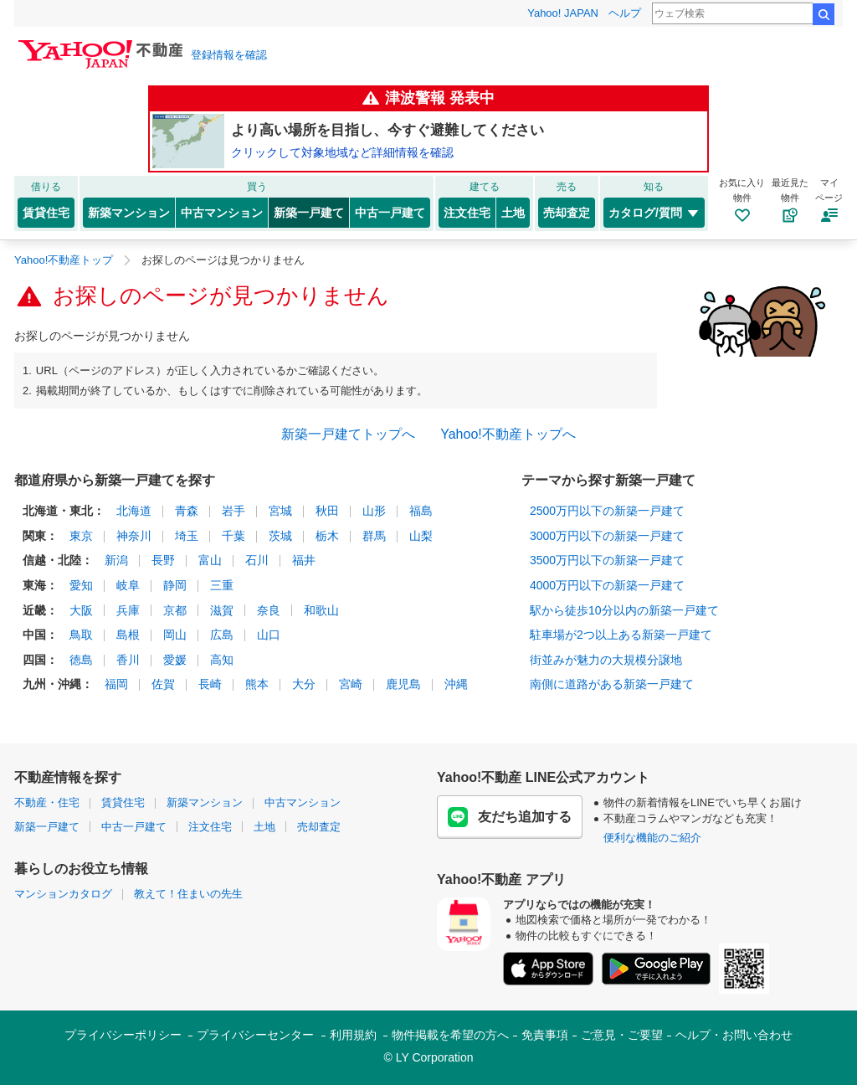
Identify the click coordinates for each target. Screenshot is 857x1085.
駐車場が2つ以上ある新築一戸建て (621, 634)
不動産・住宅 (47, 802)
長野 (163, 560)
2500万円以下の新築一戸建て (607, 510)
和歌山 (321, 610)
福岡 (116, 684)
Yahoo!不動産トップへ (508, 434)
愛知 (81, 585)
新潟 (116, 560)
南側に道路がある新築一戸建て (612, 684)
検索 (823, 14)
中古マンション (222, 212)
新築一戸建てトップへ (348, 434)
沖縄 (456, 684)
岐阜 (128, 585)
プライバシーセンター (255, 1034)
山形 (374, 510)
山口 (268, 634)
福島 (421, 510)
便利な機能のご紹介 (652, 837)
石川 (257, 560)
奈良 (268, 610)
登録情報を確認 (229, 55)
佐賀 (163, 684)
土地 (513, 212)
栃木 (327, 535)
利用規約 (353, 1034)
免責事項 (544, 1034)
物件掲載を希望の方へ (450, 1034)
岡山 (175, 634)
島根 (128, 634)
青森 (186, 510)
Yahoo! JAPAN (562, 13)
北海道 (133, 510)
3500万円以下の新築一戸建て (607, 560)
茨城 (280, 535)
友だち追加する (510, 817)
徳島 (81, 659)
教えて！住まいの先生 (188, 893)
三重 (221, 585)
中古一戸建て (390, 212)
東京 (81, 535)
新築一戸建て (309, 212)
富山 (210, 560)
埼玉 (186, 535)
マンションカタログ (63, 893)
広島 (221, 634)
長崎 (210, 684)
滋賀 (221, 610)
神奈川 (133, 535)
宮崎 (350, 684)
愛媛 (175, 659)
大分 (304, 684)
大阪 (81, 610)
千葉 (233, 535)
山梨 (421, 535)
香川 (128, 659)
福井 (304, 560)
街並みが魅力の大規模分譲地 (606, 659)
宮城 (280, 510)
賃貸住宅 (46, 212)
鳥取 (81, 634)
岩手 (233, 510)
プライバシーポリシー (123, 1034)
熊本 (257, 684)
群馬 (374, 535)
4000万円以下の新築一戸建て (607, 585)
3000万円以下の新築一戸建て (607, 535)
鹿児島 (403, 684)
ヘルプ (624, 13)
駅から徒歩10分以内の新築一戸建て (624, 610)
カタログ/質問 (654, 212)
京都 (175, 610)
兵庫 (128, 610)
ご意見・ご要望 (622, 1034)
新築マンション (129, 212)
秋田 (327, 510)
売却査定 (566, 212)
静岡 (175, 585)
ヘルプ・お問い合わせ (734, 1034)
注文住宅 (467, 212)
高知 (221, 659)
